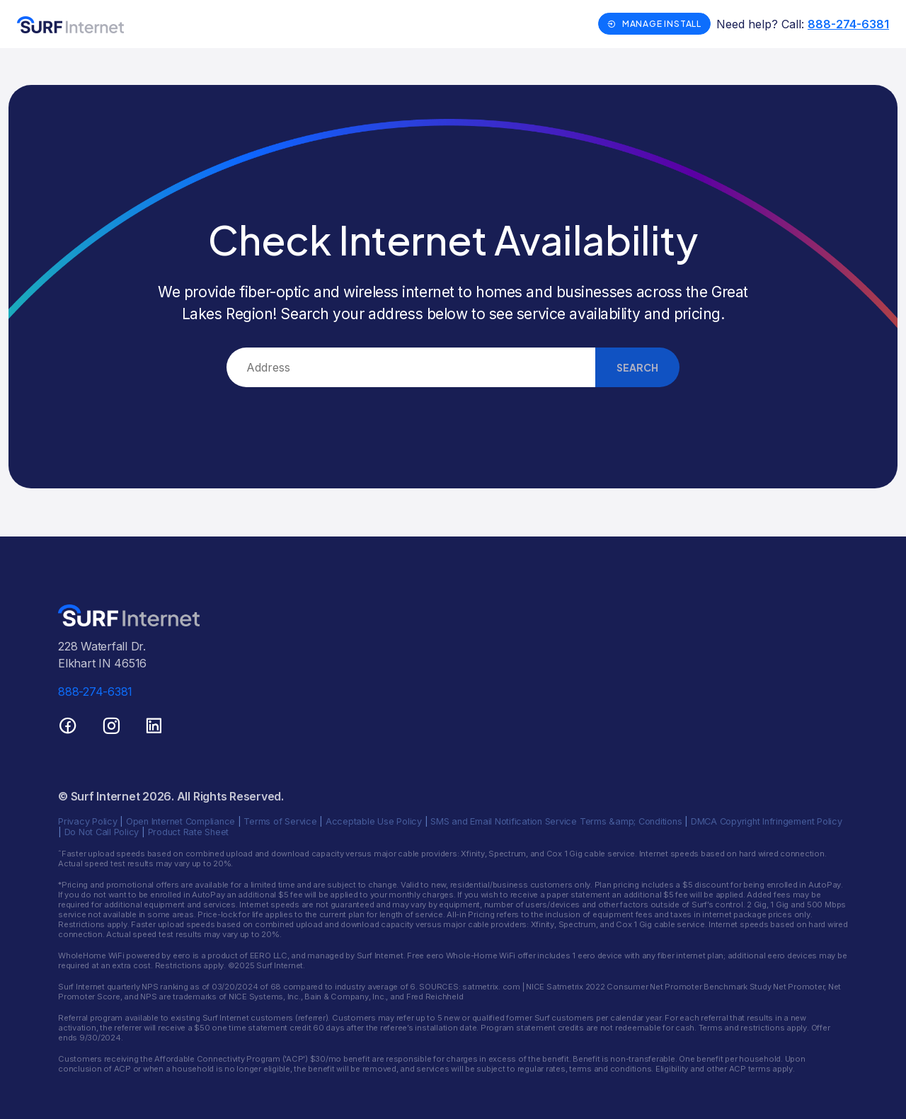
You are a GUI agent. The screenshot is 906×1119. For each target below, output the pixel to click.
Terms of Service (279, 821)
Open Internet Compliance (180, 821)
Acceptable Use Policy (374, 821)
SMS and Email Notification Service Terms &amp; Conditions (556, 821)
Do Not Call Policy (101, 832)
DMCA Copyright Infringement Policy (766, 821)
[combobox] (410, 367)
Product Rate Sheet (188, 832)
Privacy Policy (87, 821)
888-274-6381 (848, 24)
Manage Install (654, 23)
